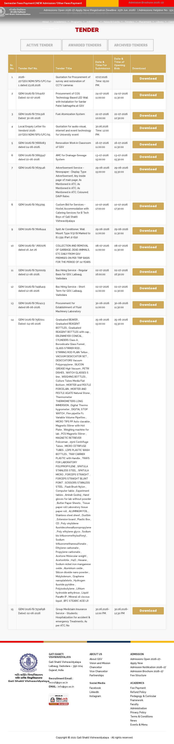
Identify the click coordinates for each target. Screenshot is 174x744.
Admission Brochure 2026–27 (146, 2)
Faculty (134, 704)
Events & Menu (138, 724)
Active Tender (40, 45)
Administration (138, 708)
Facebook (95, 688)
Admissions (94, 23)
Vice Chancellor (99, 671)
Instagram (95, 696)
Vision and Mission (100, 663)
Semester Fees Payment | (20, 3)
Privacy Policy (138, 712)
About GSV (96, 659)
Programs (78, 23)
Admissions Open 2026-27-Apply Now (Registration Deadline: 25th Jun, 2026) (89, 10)
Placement (146, 23)
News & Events (113, 23)
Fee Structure (138, 675)
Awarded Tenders (84, 45)
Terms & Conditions (141, 716)
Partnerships (97, 675)
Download (148, 78)
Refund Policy (138, 692)
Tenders (131, 23)
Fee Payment (138, 688)
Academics (61, 23)
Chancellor (96, 667)
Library (161, 23)
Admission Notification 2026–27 (148, 667)
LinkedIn (94, 692)
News (133, 720)
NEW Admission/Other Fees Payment (59, 3)
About (47, 23)
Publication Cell (50, 28)
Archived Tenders (130, 45)
